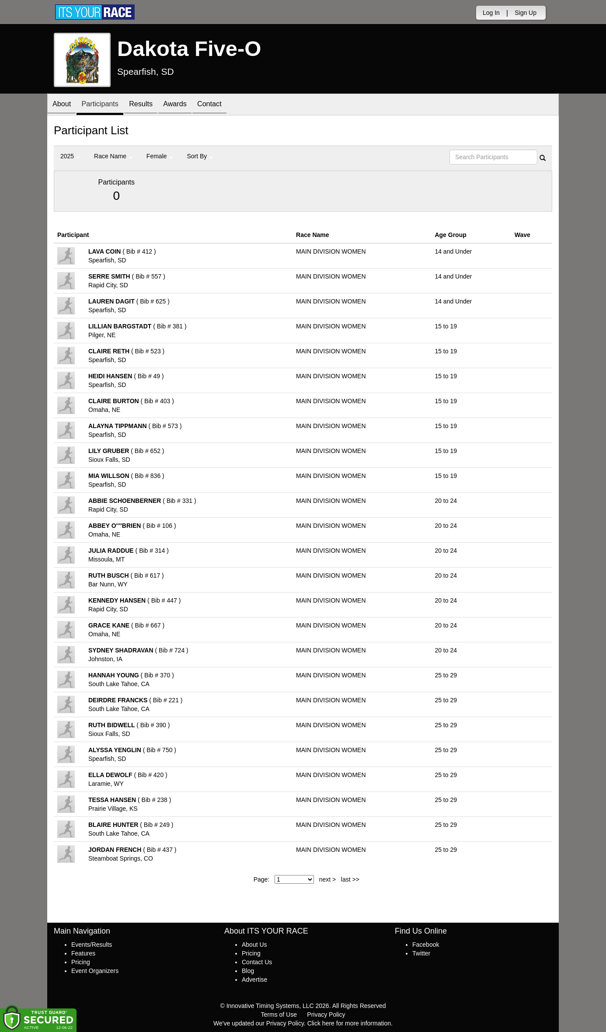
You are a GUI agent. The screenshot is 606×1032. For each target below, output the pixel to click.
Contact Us (257, 962)
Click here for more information (349, 1023)
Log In (491, 12)
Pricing (80, 962)
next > (327, 879)
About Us (254, 944)
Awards (190, 105)
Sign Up (525, 12)
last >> (350, 879)
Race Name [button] (113, 156)
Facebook (425, 944)
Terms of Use (279, 1014)
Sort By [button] (200, 156)
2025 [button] (70, 156)
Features (83, 953)
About (63, 105)
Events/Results (91, 944)
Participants (106, 105)
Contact (229, 105)
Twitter (421, 953)
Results (152, 105)
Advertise (254, 979)
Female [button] (159, 156)
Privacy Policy (326, 1014)
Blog (248, 970)
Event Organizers (94, 970)
